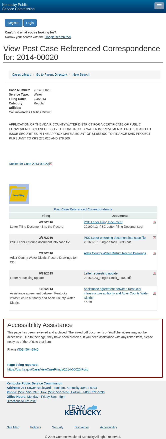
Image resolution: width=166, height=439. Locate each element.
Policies (35, 427)
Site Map (13, 427)
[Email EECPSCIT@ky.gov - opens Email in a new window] (83, 367)
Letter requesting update (101, 273)
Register (13, 23)
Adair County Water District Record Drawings (115, 253)
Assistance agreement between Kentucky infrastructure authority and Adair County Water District (116, 293)
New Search (81, 74)
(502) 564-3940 (27, 349)
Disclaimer (81, 427)
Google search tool (58, 37)
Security (58, 427)
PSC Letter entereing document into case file (115, 237)
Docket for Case (29, 164)
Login (30, 23)
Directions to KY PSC (21, 401)
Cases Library (21, 74)
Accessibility (108, 427)
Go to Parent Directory (51, 74)
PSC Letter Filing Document (103, 222)
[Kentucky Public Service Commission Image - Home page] (76, 6)
